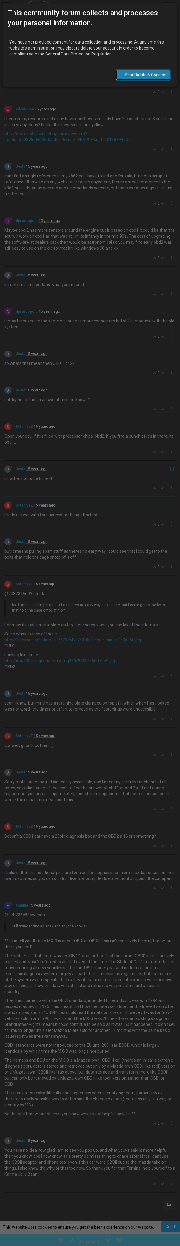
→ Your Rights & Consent (143, 74)
